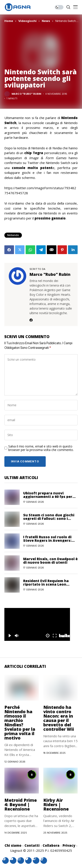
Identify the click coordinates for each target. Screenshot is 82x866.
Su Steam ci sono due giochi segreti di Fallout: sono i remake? (48, 518)
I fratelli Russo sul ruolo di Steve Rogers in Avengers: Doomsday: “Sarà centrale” (48, 540)
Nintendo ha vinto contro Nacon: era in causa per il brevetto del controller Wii (58, 718)
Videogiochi (27, 21)
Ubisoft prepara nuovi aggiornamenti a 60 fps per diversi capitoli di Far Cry (47, 496)
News (46, 21)
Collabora (51, 845)
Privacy (69, 845)
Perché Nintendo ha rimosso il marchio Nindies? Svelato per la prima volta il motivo (19, 722)
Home (8, 21)
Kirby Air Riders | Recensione (56, 804)
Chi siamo (13, 845)
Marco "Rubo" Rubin (26, 94)
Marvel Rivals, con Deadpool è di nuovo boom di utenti (50, 560)
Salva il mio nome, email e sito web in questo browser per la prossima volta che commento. (41, 448)
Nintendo (13, 235)
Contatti (32, 845)
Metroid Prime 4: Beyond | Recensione (20, 804)
